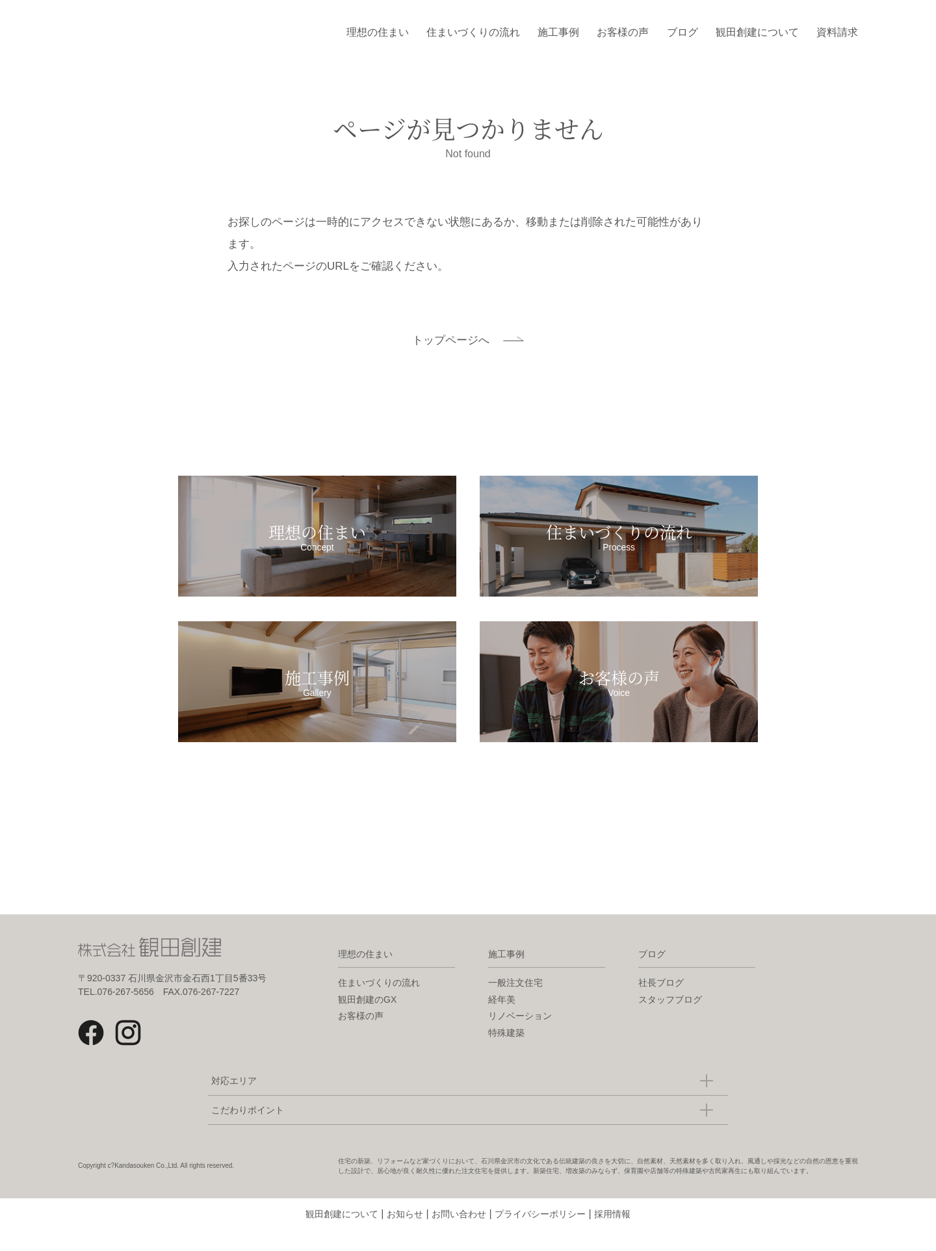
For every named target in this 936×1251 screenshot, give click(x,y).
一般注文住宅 (515, 1003)
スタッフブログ (670, 1020)
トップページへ (450, 340)
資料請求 (837, 32)
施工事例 (558, 32)
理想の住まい (377, 32)
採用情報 (612, 1235)
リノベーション (520, 1036)
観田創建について (757, 32)
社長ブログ (661, 1003)
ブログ (682, 32)
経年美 (501, 1020)
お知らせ (405, 1235)
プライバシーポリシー (540, 1235)
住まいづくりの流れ (473, 32)
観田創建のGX (367, 1020)
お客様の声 (623, 32)
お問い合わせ (459, 1235)
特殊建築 (506, 1053)
